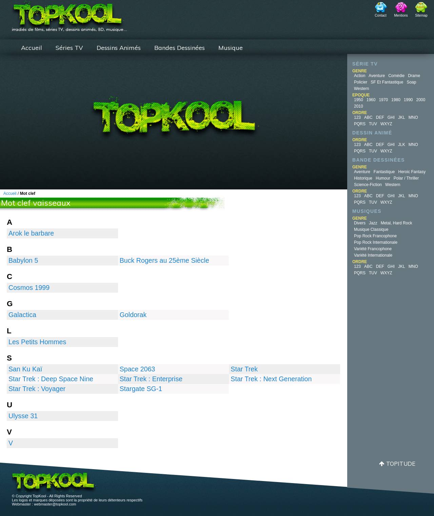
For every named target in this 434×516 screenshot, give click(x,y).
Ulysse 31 (23, 416)
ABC (368, 117)
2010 (358, 106)
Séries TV (69, 48)
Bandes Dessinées (179, 48)
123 (357, 117)
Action (359, 75)
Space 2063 (137, 369)
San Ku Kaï (25, 369)
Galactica (22, 314)
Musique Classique (371, 229)
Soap (411, 82)
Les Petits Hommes (37, 342)
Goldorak (133, 314)
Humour (383, 178)
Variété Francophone (373, 248)
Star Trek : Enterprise (151, 379)
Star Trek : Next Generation (271, 379)
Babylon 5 (23, 260)
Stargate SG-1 (141, 388)
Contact (380, 15)
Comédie (396, 75)
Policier (360, 82)
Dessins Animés (119, 48)
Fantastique (384, 171)
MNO (413, 117)
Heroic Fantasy (412, 171)
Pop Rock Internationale (375, 242)
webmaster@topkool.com (55, 504)
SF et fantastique (387, 82)
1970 (383, 99)
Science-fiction (368, 184)
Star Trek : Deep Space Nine (50, 379)
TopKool (69, 14)
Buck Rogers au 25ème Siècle (164, 260)
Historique (363, 178)
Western (361, 88)
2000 (421, 99)
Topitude (400, 463)
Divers (360, 223)
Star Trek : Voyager (36, 388)
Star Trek (244, 369)
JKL (401, 117)
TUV (373, 124)
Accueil (31, 48)
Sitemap (421, 15)
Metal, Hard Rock (396, 223)
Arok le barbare (31, 233)
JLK (401, 144)
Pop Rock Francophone (375, 236)
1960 (371, 99)
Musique (230, 48)
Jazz (373, 223)
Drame (414, 75)
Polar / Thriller (406, 178)
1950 (358, 99)
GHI (391, 117)
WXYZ (386, 124)
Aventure (377, 75)
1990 (408, 99)
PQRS (360, 124)
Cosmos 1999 (29, 287)
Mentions (401, 15)
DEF (380, 117)
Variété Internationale (373, 255)
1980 (395, 99)
